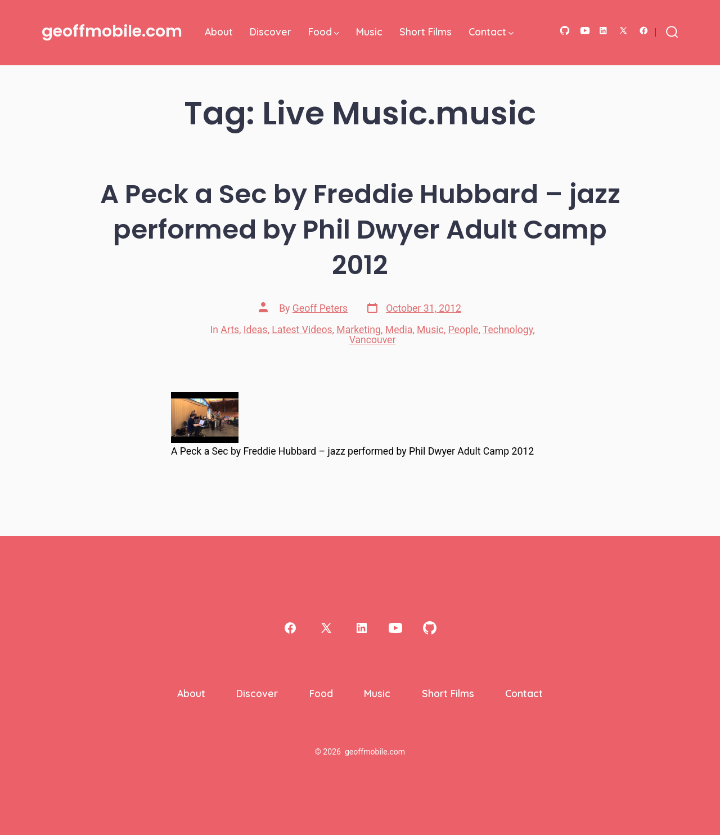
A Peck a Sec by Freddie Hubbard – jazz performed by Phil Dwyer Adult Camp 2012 (360, 229)
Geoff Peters (320, 308)
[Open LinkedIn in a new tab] (603, 31)
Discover (270, 31)
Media (398, 329)
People (463, 329)
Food (323, 31)
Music (369, 31)
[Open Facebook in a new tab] (644, 31)
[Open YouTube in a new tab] (585, 31)
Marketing (358, 329)
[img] (336, 33)
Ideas (256, 329)
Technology (508, 329)
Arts (229, 329)
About (219, 31)
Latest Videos (302, 329)
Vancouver (372, 339)
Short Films (425, 31)
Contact (491, 31)
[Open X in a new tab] (623, 31)
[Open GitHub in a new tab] (565, 31)
